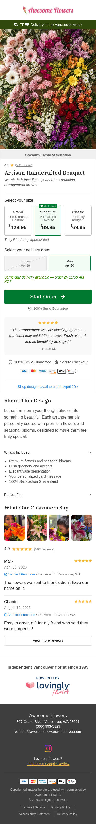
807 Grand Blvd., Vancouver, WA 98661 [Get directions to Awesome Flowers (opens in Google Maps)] (48, 722)
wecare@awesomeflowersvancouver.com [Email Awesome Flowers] (48, 732)
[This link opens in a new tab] (48, 687)
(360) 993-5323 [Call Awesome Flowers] (48, 726)
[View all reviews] (18, 165)
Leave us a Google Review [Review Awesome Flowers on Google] (48, 764)
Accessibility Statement (34, 814)
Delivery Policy (67, 814)
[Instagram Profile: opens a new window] (48, 748)
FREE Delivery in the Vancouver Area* (51, 25)
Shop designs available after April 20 (48, 386)
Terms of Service (33, 807)
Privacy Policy (61, 807)
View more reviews (48, 640)
